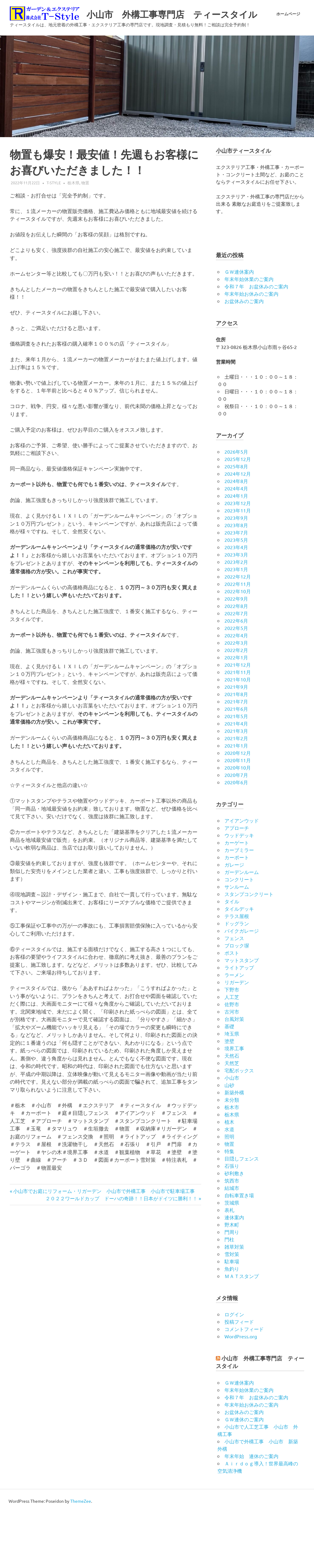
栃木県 (73, 226)
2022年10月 (237, 634)
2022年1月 (236, 700)
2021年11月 (237, 715)
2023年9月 (236, 561)
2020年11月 (237, 803)
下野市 (231, 1032)
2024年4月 (236, 531)
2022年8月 (236, 649)
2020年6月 (236, 825)
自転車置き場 (239, 1238)
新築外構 (234, 1135)
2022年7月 (236, 656)
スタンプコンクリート (249, 937)
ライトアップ (239, 1010)
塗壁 (229, 1084)
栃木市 (231, 1150)
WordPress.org (240, 1380)
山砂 (229, 1128)
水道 (229, 1172)
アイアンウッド (241, 863)
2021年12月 (237, 708)
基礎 (229, 1069)
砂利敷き (234, 1216)
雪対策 (231, 1297)
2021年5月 (236, 759)
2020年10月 (237, 811)
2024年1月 (236, 539)
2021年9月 (236, 730)
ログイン (234, 1358)
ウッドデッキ (239, 878)
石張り (231, 1209)
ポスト (231, 996)
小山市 (231, 1121)
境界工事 (234, 1091)
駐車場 (231, 1304)
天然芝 (231, 1106)
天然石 (231, 1099)
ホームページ (288, 64)
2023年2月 (236, 605)
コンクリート (239, 922)
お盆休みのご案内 (244, 344)
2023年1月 (236, 612)
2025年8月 (236, 509)
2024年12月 (237, 517)
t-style (54, 226)
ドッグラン (236, 966)
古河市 (231, 1055)
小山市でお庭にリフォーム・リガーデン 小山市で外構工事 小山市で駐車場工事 (104, 1234)
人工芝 (231, 1040)
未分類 (231, 1143)
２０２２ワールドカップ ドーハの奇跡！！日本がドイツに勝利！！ (121, 1241)
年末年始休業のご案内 (249, 322)
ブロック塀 (236, 988)
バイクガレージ (241, 974)
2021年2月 (236, 781)
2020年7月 (236, 818)
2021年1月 (236, 788)
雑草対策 (234, 1290)
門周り (231, 1275)
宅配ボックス (239, 1113)
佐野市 (231, 1047)
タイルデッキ (239, 952)
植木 (229, 1165)
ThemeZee (80, 1544)
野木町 (231, 1268)
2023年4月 (236, 590)
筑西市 (231, 1223)
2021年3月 (236, 774)
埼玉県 (231, 1077)
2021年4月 (236, 766)
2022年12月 (237, 620)
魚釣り (231, 1312)
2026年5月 (236, 495)
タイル (231, 944)
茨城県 (231, 1246)
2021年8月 (236, 737)
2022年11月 (237, 627)
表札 (229, 1253)
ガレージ (234, 908)
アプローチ (236, 871)
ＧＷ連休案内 (239, 315)
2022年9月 (236, 642)
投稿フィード (239, 1365)
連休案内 (234, 1260)
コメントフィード (244, 1372)
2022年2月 (236, 693)
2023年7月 (236, 575)
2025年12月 (237, 502)
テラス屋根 (236, 959)
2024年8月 (236, 524)
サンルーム (236, 930)
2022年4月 (236, 678)
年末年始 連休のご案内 (251, 1499)
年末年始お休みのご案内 (251, 337)
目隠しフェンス (241, 1201)
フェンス (234, 981)
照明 (229, 1179)
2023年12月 (237, 546)
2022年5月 (236, 671)
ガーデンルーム (241, 915)
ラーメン (234, 1018)
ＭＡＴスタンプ (241, 1319)
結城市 (231, 1231)
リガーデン (236, 1025)
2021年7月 (236, 744)
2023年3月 (236, 597)
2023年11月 (237, 553)
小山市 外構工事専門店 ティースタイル (121, 29)
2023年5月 (236, 583)
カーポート (236, 900)
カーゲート (236, 886)
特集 (229, 1194)
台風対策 (234, 1062)
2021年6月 (236, 752)
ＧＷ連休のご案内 (244, 1462)
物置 (85, 226)
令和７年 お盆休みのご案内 (256, 329)
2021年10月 (237, 722)
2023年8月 (236, 568)
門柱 (229, 1282)
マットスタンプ (241, 1003)
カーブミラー (239, 893)
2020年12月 (237, 796)
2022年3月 (236, 686)
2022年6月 (236, 664)
